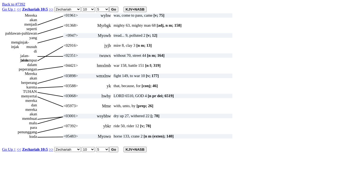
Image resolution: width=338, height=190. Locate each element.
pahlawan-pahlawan (21, 33)
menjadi (30, 24)
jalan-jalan (24, 56)
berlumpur (29, 60)
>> (51, 9)
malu (33, 123)
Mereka (31, 15)
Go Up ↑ (9, 9)
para (33, 127)
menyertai (29, 96)
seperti (31, 29)
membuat (29, 118)
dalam (32, 65)
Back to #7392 (13, 4)
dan (34, 105)
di (35, 51)
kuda (33, 136)
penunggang (27, 132)
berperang (29, 82)
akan (33, 20)
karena (31, 87)
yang (33, 38)
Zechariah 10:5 (35, 9)
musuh (31, 47)
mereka (31, 100)
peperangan (28, 69)
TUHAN (30, 91)
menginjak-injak (20, 42)
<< (19, 9)
